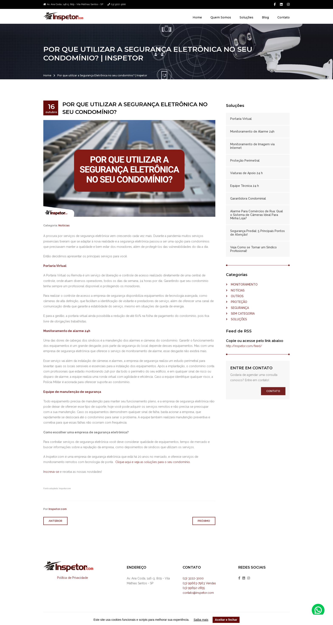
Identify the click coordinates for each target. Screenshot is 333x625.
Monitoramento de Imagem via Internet (252, 146)
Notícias (64, 236)
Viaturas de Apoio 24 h (246, 173)
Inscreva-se (51, 482)
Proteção (236, 312)
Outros (235, 306)
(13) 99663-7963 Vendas (199, 583)
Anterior (55, 531)
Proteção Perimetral (245, 160)
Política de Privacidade (72, 577)
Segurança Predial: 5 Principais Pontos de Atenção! (257, 232)
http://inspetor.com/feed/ (244, 356)
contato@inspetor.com (198, 592)
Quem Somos (220, 17)
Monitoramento (242, 295)
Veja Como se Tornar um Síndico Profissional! (253, 249)
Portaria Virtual (241, 118)
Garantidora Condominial (248, 198)
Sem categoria (240, 324)
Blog (265, 17)
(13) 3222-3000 (118, 4)
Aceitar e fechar (226, 619)
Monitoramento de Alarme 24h (252, 131)
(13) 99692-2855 (194, 588)
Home (197, 17)
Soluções (246, 17)
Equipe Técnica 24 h (244, 185)
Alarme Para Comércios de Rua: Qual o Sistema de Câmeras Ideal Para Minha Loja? (256, 215)
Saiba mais (201, 619)
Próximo (204, 531)
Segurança (237, 318)
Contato (283, 17)
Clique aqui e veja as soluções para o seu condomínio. (152, 472)
